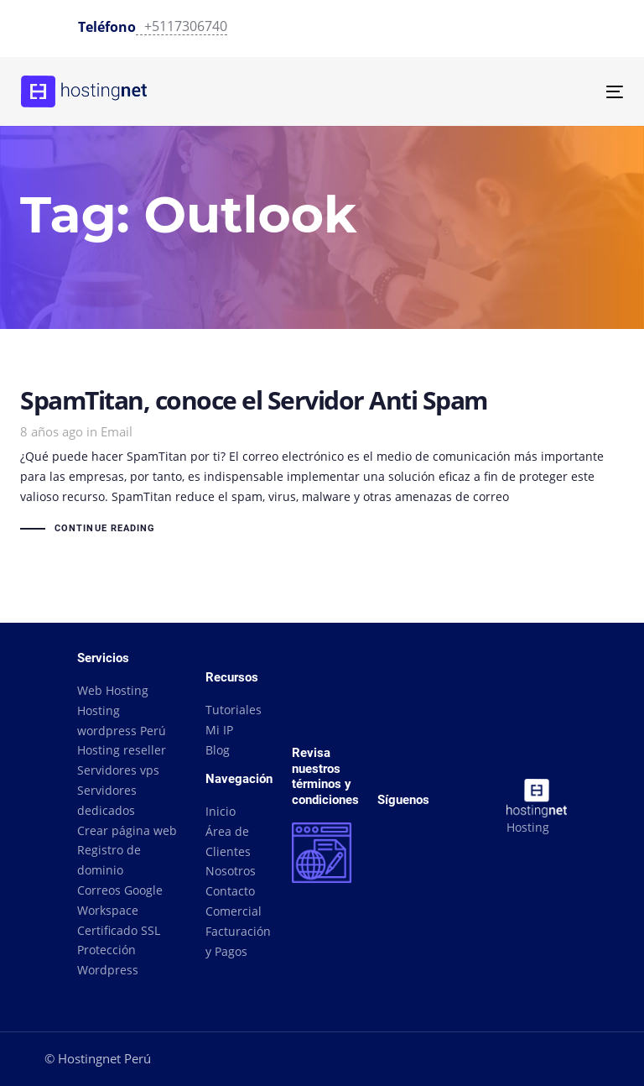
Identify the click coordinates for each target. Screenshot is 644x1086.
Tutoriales (233, 710)
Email (116, 431)
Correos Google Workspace (120, 900)
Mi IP (219, 730)
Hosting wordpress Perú (121, 720)
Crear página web (127, 830)
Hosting (527, 827)
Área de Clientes (228, 841)
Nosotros (230, 871)
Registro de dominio (109, 860)
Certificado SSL (118, 930)
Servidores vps (118, 770)
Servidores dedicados (107, 800)
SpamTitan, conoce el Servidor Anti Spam (322, 463)
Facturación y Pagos (235, 941)
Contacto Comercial (233, 901)
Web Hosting (112, 690)
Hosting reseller (121, 750)
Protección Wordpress (107, 960)
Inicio (220, 811)
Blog (217, 750)
